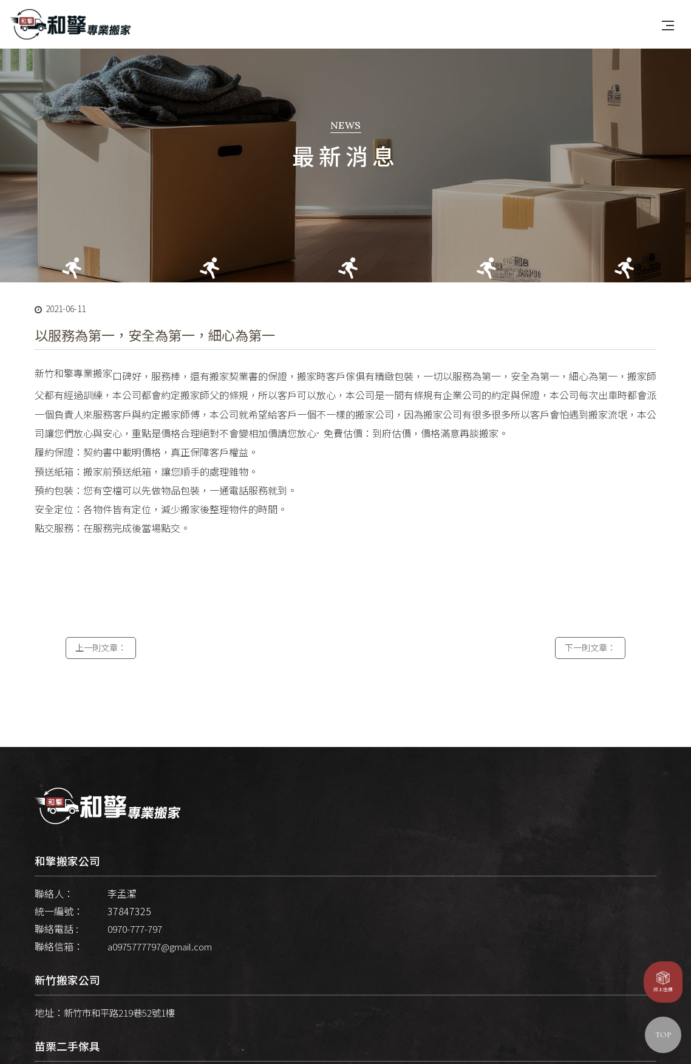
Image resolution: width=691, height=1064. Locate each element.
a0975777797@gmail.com (164, 960)
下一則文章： (590, 665)
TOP (663, 1035)
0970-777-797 (137, 943)
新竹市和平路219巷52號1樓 (124, 1027)
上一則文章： (100, 665)
